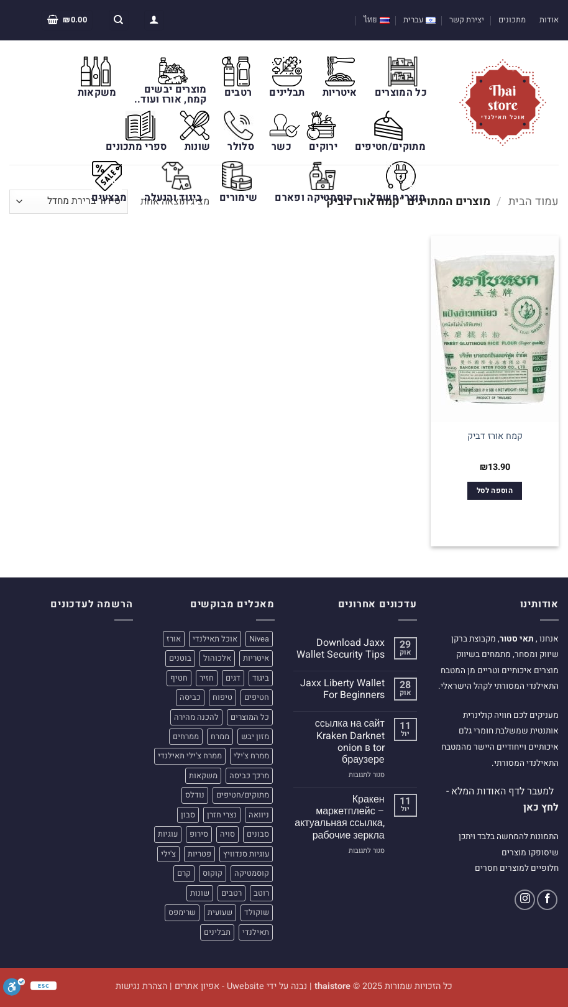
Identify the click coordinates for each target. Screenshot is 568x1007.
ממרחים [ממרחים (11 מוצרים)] (186, 736)
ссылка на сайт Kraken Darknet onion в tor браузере (350, 742)
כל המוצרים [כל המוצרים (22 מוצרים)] (250, 717)
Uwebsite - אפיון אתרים (219, 986)
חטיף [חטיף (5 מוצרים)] (179, 678)
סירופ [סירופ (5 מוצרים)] (199, 834)
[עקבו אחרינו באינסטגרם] (525, 900)
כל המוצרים (401, 93)
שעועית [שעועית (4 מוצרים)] (220, 912)
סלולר (240, 147)
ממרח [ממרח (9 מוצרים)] (220, 736)
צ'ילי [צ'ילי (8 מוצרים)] (168, 854)
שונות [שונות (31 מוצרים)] (199, 893)
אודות (549, 19)
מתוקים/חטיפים (390, 147)
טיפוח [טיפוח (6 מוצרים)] (222, 697)
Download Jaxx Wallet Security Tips (340, 649)
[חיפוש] (119, 20)
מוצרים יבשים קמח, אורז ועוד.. (170, 94)
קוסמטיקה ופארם (313, 198)
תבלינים (287, 93)
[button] (154, 20)
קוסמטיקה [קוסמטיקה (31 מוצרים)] (251, 873)
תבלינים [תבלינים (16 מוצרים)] (217, 932)
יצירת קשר (466, 19)
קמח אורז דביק (495, 437)
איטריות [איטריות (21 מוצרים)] (256, 658)
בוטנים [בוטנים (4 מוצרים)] (180, 658)
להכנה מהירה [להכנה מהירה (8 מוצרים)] (196, 717)
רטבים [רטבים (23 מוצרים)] (231, 893)
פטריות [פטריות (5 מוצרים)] (199, 854)
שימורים (238, 198)
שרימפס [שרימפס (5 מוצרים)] (182, 912)
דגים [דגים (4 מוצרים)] (233, 678)
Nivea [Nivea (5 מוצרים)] (259, 639)
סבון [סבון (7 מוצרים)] (188, 815)
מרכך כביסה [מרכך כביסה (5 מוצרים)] (249, 775)
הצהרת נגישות (141, 986)
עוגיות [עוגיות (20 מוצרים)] (168, 834)
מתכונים (512, 19)
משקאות (97, 93)
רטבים (238, 93)
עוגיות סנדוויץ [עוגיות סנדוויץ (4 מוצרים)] (246, 854)
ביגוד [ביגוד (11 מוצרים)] (260, 678)
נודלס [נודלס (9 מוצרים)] (194, 795)
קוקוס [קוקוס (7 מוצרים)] (212, 873)
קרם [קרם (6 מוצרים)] (184, 873)
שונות (198, 147)
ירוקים (323, 147)
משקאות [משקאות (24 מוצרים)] (203, 775)
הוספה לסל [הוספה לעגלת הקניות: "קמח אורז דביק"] (495, 490)
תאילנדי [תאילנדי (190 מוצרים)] (255, 932)
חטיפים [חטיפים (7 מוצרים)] (256, 697)
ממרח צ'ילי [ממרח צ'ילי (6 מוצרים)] (251, 755)
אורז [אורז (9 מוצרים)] (174, 639)
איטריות (340, 93)
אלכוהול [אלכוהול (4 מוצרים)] (217, 658)
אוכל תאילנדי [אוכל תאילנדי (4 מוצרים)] (215, 639)
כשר (281, 147)
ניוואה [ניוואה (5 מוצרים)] (259, 815)
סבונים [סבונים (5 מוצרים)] (258, 834)
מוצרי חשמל (398, 198)
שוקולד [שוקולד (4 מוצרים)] (256, 912)
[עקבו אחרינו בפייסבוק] (547, 900)
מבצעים (109, 198)
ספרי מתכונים (136, 147)
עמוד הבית (533, 201)
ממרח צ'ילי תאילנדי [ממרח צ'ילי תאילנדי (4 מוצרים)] (190, 755)
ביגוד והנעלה (173, 198)
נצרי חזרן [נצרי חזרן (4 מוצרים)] (222, 815)
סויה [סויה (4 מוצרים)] (227, 834)
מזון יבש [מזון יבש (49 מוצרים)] (255, 736)
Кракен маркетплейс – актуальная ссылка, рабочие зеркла (339, 818)
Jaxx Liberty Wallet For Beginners (342, 689)
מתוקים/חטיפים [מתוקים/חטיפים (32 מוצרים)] (242, 795)
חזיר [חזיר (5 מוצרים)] (206, 678)
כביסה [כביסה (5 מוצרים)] (190, 697)
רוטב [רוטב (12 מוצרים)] (261, 893)
